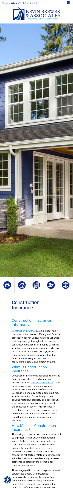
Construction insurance (24, 330)
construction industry (42, 382)
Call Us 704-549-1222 (19, 3)
